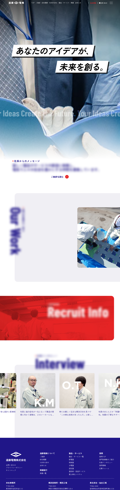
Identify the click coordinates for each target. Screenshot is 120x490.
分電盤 (71, 465)
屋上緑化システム (75, 474)
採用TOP (102, 456)
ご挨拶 (35, 3)
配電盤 (71, 459)
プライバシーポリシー (14, 467)
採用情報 (89, 3)
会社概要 (41, 3)
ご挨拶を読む (60, 176)
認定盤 (71, 468)
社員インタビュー (105, 462)
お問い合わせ (102, 3)
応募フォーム (104, 468)
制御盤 (71, 462)
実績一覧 (43, 473)
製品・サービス (61, 3)
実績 (69, 3)
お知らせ (75, 3)
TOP (29, 3)
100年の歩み (50, 3)
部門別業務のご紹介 (106, 459)
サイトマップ (11, 470)
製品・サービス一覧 (76, 456)
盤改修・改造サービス (77, 471)
